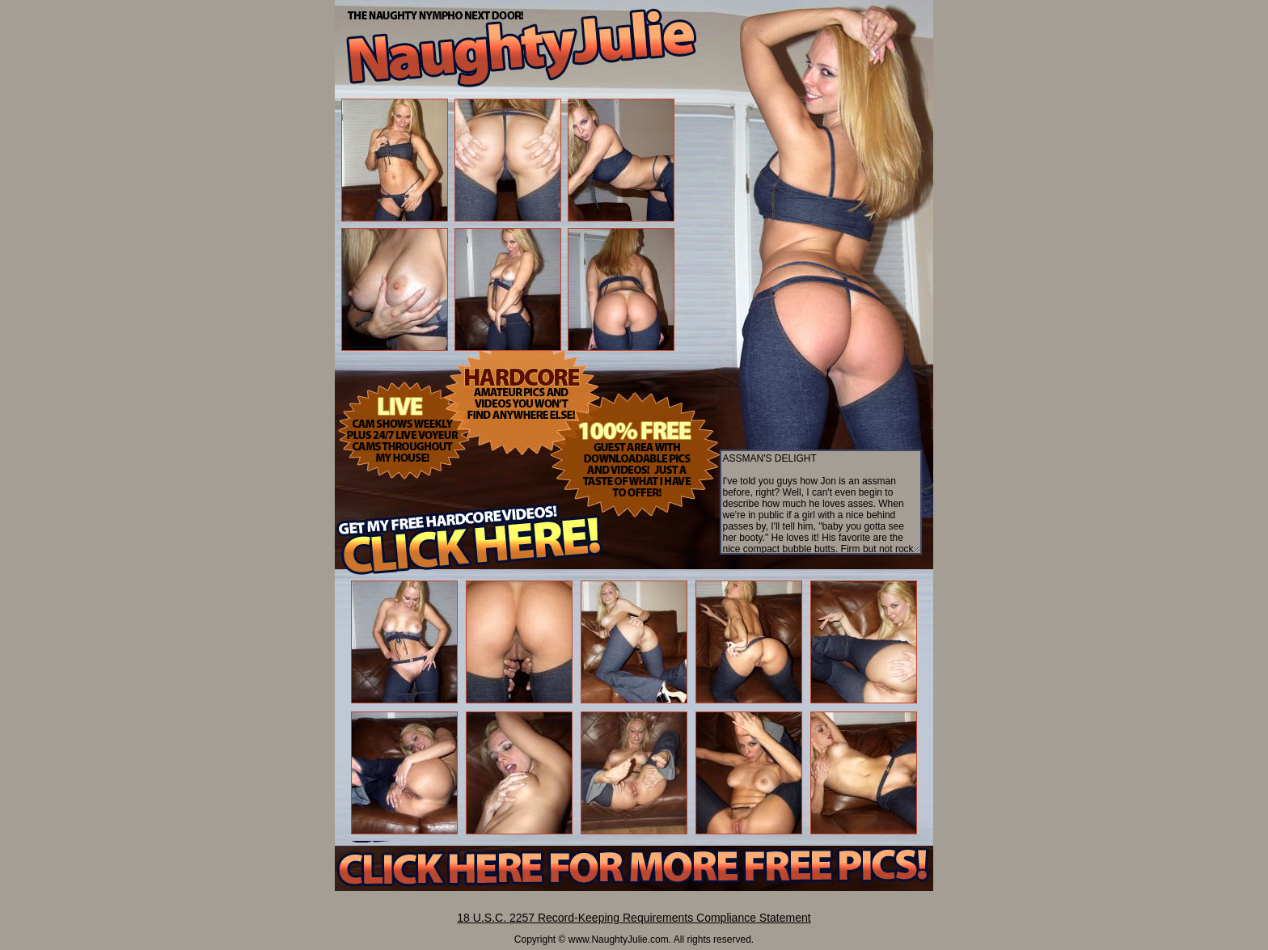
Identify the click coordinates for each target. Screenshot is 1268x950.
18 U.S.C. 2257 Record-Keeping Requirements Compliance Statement (633, 917)
